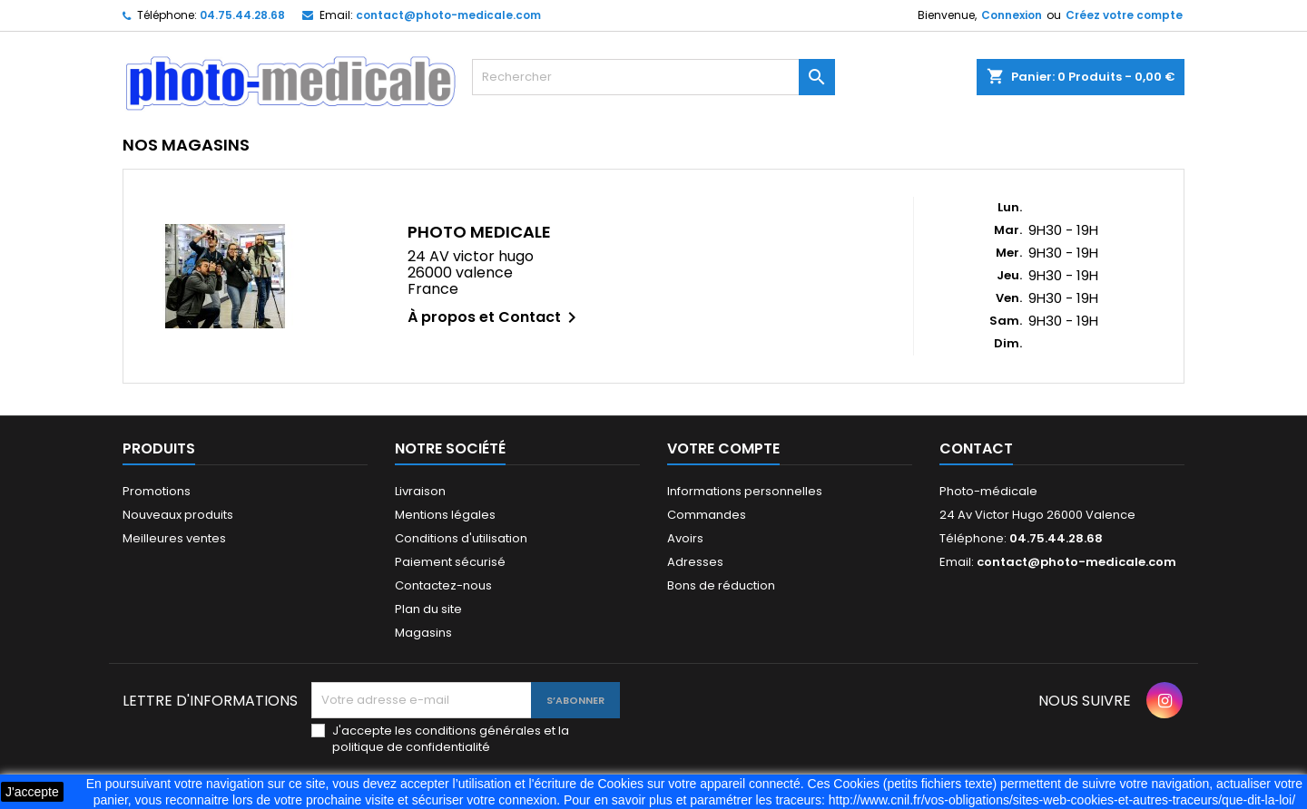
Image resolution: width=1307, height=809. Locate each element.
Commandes (706, 514)
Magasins (423, 632)
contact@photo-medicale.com (448, 15)
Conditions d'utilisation (461, 538)
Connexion (1011, 15)
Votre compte (723, 448)
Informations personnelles (744, 491)
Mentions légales (445, 514)
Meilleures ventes (174, 538)
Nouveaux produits (178, 514)
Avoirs (685, 538)
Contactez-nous (443, 585)
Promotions (157, 491)
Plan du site (428, 609)
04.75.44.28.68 (242, 15)
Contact (976, 448)
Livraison (420, 491)
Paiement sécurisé (450, 561)
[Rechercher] (653, 77)
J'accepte (32, 792)
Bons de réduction (721, 585)
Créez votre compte (1124, 15)
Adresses (695, 561)
